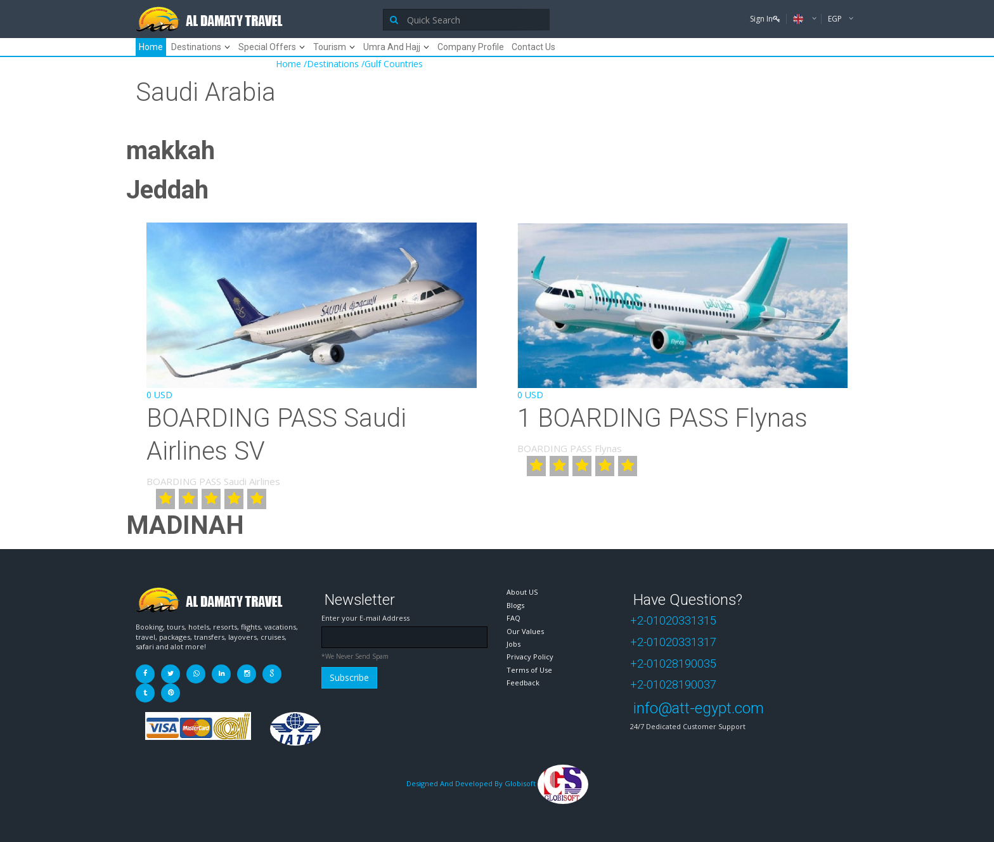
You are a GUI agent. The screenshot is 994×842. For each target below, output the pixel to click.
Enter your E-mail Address (365, 618)
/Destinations (331, 64)
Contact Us (533, 47)
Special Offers (267, 47)
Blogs (515, 605)
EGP (836, 18)
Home (151, 47)
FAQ (513, 618)
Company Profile (470, 47)
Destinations (196, 47)
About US (522, 592)
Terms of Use (529, 670)
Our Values (525, 631)
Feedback (523, 682)
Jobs (513, 644)
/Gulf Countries (392, 64)
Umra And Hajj (391, 47)
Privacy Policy (530, 656)
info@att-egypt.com (698, 708)
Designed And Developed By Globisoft (497, 783)
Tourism (329, 47)
